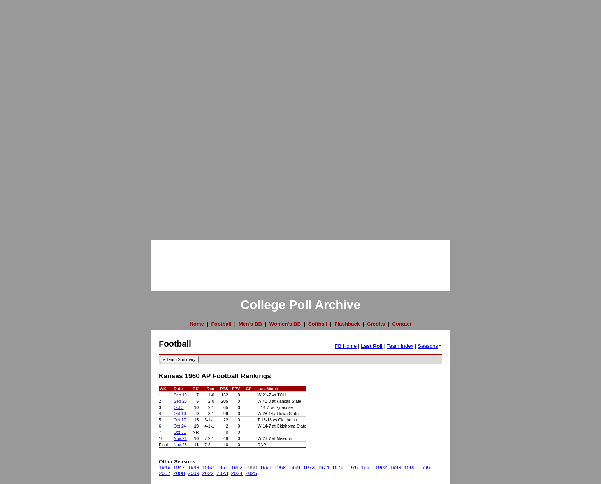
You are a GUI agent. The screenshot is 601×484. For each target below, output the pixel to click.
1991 (367, 467)
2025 (251, 473)
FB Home (346, 346)
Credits (376, 324)
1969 (294, 467)
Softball (317, 324)
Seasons (430, 346)
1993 (395, 467)
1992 (381, 467)
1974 (323, 467)
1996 (424, 467)
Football (221, 324)
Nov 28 (180, 444)
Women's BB (285, 324)
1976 (352, 467)
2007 (164, 473)
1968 (280, 467)
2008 (179, 473)
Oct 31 (180, 432)
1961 (265, 467)
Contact (401, 324)
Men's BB (250, 324)
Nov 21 (180, 438)
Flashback (347, 324)
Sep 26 (180, 401)
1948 (193, 467)
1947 (179, 467)
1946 (164, 467)
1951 (222, 467)
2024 (237, 473)
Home (197, 324)
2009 (193, 473)
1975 (338, 467)
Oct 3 (178, 407)
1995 (410, 467)
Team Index (400, 346)
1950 (208, 467)
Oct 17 (180, 419)
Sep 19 (180, 395)
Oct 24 (180, 426)
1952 (237, 467)
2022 (208, 473)
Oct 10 (180, 413)
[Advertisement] (31, 116)
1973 (309, 467)
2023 (222, 473)
